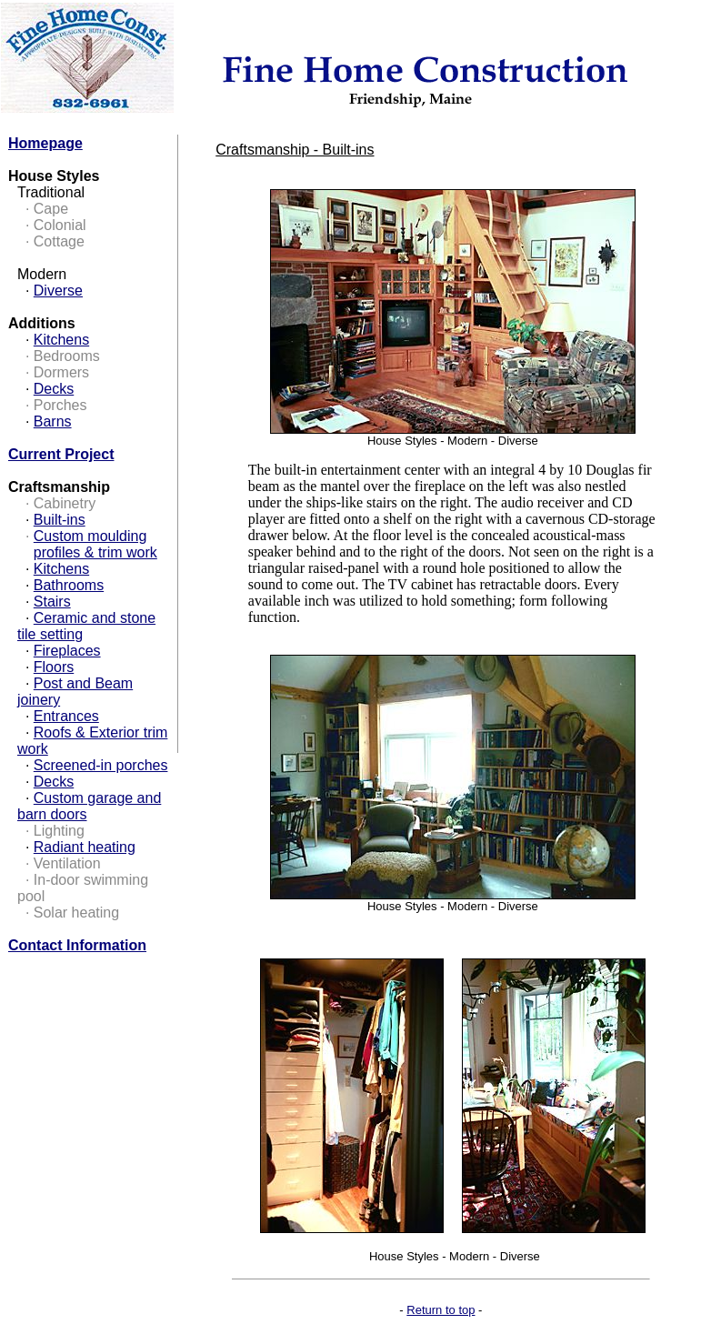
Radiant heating (84, 847)
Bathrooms (69, 585)
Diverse (58, 290)
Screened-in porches (101, 765)
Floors (54, 667)
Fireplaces (67, 650)
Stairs (52, 601)
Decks (54, 388)
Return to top (440, 1310)
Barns (53, 421)
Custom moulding (90, 536)
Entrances (66, 716)
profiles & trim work (95, 552)
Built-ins (59, 519)
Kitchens (61, 339)
